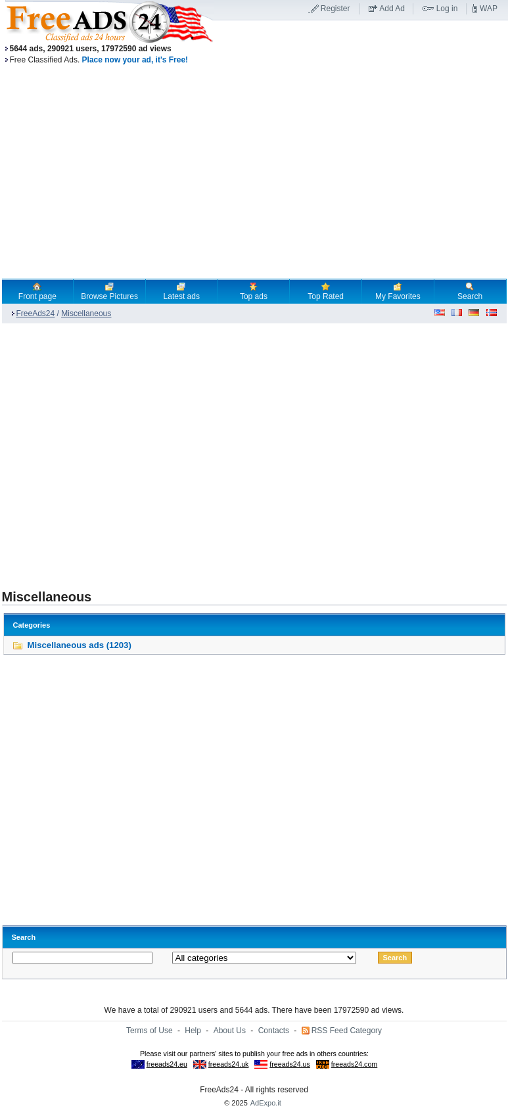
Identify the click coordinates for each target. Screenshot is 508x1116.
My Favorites (398, 291)
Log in (447, 8)
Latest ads (182, 291)
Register (335, 8)
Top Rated (326, 291)
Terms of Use (149, 1030)
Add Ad (392, 8)
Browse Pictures (109, 291)
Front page (37, 291)
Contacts (273, 1030)
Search (469, 291)
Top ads (253, 291)
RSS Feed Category (347, 1030)
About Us (230, 1030)
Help (193, 1030)
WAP (488, 8)
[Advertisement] (123, 450)
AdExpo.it (265, 1103)
